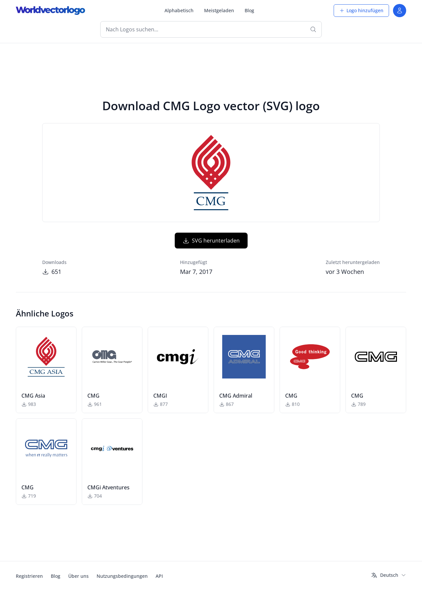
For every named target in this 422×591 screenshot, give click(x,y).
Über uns (78, 576)
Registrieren (29, 576)
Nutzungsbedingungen (122, 576)
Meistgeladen (219, 10)
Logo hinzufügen (361, 10)
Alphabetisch (179, 10)
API (159, 576)
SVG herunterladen (211, 240)
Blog (249, 10)
